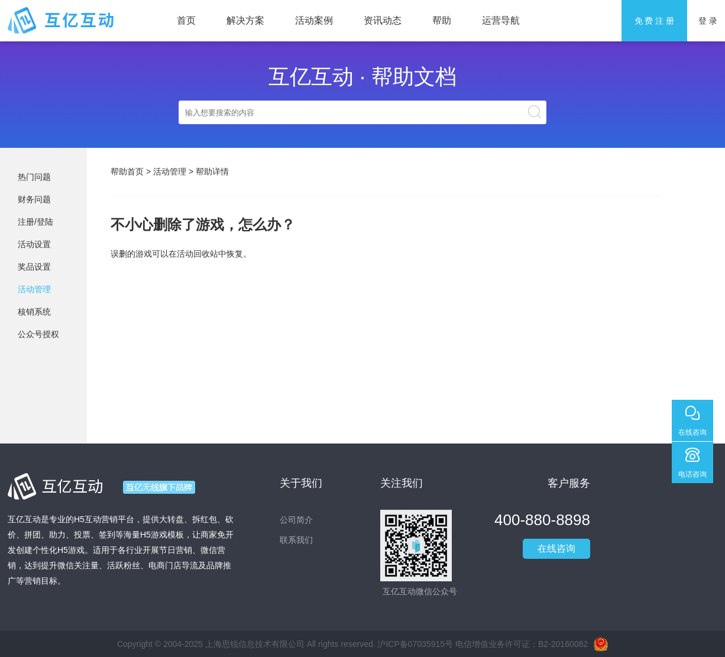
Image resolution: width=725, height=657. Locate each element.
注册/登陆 (35, 221)
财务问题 (34, 199)
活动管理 (34, 289)
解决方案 (245, 20)
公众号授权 (38, 334)
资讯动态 (383, 20)
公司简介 (296, 520)
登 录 (707, 20)
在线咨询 (556, 548)
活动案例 (314, 20)
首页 (186, 20)
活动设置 (34, 244)
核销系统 (34, 311)
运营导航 (501, 20)
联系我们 (296, 540)
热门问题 (34, 177)
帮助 (441, 20)
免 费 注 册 (655, 20)
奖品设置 (34, 266)
